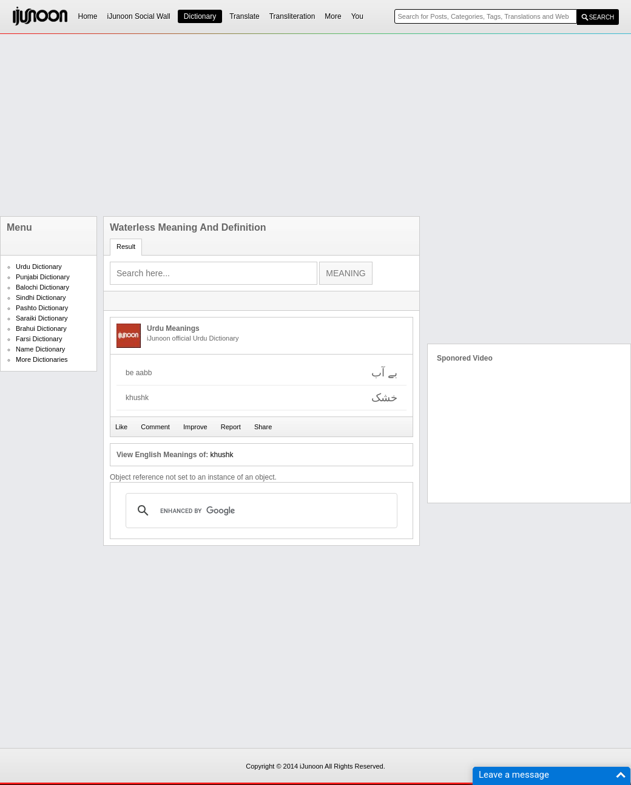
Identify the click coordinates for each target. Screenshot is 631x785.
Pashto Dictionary (42, 307)
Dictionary (200, 16)
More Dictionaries (42, 359)
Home (88, 16)
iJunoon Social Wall (138, 16)
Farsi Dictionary (39, 338)
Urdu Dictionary (39, 266)
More (333, 16)
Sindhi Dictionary (41, 297)
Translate (244, 16)
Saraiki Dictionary (42, 318)
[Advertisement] (306, 125)
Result (125, 246)
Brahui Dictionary (41, 328)
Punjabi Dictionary (43, 276)
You (357, 16)
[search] (259, 510)
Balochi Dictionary (42, 287)
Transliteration (292, 16)
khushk (221, 454)
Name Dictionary (40, 349)
